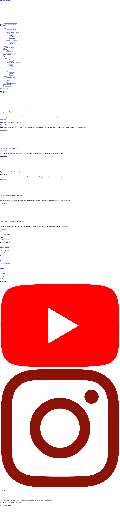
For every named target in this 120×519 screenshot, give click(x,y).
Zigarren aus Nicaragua (12, 40)
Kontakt (2, 255)
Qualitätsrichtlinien (4, 278)
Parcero (11, 35)
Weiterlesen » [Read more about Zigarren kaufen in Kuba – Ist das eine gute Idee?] (3, 229)
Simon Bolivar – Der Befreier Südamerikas (10, 122)
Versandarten (3, 265)
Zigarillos (5, 46)
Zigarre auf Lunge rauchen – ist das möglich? (11, 171)
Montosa (11, 33)
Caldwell (11, 36)
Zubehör (5, 49)
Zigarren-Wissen (7, 55)
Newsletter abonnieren (5, 492)
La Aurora (11, 39)
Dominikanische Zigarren (12, 32)
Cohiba (11, 31)
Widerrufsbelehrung (5, 263)
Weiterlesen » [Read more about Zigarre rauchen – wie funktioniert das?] (3, 156)
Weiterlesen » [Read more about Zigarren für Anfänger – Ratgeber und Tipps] (3, 203)
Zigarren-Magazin (4, 247)
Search (1, 24)
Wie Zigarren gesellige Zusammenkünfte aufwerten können (14, 111)
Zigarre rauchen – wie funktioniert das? (9, 148)
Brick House (12, 42)
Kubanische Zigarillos (11, 47)
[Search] (18, 24)
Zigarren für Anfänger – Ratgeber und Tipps (11, 195)
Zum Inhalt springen (5, 0)
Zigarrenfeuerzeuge (11, 53)
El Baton (11, 44)
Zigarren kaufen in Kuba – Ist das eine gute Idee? (12, 221)
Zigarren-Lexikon (4, 250)
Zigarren (5, 28)
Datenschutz (3, 271)
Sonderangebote (7, 54)
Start (1, 88)
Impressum (2, 268)
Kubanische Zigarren (11, 29)
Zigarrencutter (9, 51)
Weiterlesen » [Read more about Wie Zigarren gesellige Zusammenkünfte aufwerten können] (3, 119)
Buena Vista (12, 38)
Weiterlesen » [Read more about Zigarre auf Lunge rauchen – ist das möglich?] (3, 179)
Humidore (8, 50)
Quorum (11, 43)
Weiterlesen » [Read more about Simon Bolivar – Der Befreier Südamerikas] (3, 130)
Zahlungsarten (3, 258)
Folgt (1, 237)
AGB (1, 260)
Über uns (2, 276)
